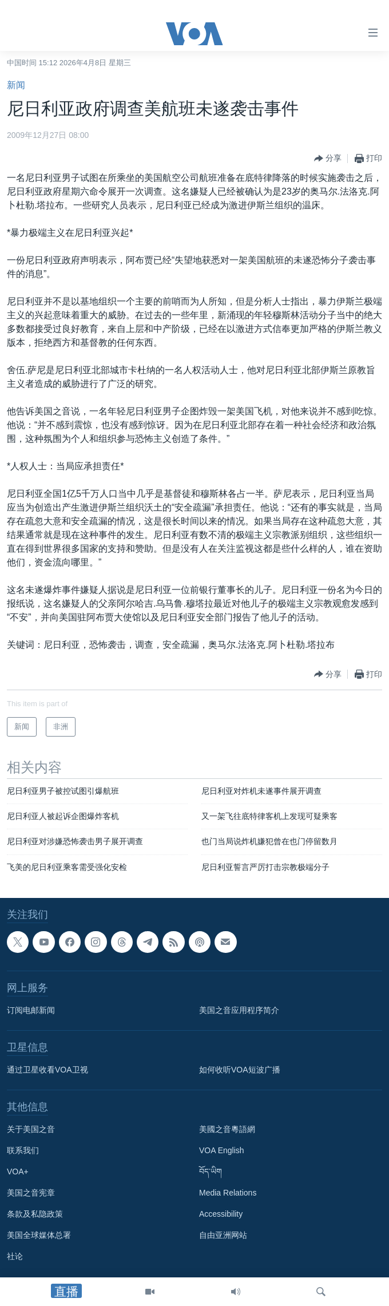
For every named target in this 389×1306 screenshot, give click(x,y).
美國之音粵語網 (227, 1129)
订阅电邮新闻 (31, 1010)
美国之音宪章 (31, 1193)
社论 (15, 1256)
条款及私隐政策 (35, 1214)
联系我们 (23, 1150)
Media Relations (227, 1193)
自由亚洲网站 (223, 1235)
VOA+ (18, 1172)
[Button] (328, 158)
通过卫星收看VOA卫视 (47, 1070)
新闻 (16, 85)
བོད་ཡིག (210, 1172)
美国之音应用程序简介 (239, 1010)
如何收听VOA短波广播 (239, 1070)
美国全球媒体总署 (39, 1235)
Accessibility (221, 1214)
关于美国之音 (31, 1129)
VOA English (221, 1150)
